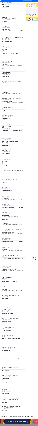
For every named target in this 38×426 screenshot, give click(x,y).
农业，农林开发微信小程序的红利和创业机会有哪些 (7, 41)
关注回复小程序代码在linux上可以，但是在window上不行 (31, 14)
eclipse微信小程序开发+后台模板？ (5, 6)
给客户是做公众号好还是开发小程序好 (6, 145)
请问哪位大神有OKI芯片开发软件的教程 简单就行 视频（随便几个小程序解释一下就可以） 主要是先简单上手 (14, 37)
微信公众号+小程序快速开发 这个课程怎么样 (7, 126)
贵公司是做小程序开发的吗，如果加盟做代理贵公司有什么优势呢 (9, 269)
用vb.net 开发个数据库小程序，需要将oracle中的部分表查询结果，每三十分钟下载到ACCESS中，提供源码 (13, 130)
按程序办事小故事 (28, 416)
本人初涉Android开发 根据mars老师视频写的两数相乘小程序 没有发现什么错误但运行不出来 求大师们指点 (13, 258)
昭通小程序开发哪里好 (4, 382)
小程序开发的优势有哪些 (4, 165)
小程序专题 (4, 2)
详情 (11, 7)
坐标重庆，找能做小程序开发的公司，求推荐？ (7, 277)
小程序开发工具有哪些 (4, 17)
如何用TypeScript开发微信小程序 (5, 198)
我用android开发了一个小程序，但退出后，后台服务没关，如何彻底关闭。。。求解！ (11, 141)
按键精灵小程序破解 (32, 416)
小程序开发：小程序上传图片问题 (5, 378)
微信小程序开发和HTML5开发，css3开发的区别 (7, 101)
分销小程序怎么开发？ (4, 182)
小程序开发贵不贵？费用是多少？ (5, 223)
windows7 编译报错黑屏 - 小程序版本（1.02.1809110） (30, 13)
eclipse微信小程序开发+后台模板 (9, 2)
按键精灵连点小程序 (3, 416)
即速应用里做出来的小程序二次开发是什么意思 (7, 190)
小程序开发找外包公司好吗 (5, 64)
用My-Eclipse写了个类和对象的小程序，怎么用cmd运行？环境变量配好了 (10, 281)
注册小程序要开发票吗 (4, 389)
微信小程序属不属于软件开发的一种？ (6, 72)
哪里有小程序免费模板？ (4, 249)
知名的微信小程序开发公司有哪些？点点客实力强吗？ (8, 313)
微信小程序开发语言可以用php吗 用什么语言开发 (7, 85)
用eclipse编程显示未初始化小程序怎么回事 (6, 149)
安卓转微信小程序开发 (15, 416)
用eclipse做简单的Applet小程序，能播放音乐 (6, 309)
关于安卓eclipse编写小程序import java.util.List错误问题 (8, 232)
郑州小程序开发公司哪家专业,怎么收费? (6, 153)
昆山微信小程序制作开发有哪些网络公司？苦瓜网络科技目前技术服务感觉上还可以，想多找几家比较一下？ (13, 207)
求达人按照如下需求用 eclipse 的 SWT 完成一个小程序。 (8, 370)
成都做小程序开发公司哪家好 (5, 92)
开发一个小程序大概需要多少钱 (5, 76)
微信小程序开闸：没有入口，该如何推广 (6, 29)
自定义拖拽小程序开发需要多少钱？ (6, 118)
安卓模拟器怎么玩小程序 (24, 416)
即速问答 (2, 2)
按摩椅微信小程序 (10, 416)
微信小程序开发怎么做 (4, 49)
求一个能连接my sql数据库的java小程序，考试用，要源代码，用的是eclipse (10, 53)
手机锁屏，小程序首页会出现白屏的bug (29, 15)
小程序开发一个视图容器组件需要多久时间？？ (7, 321)
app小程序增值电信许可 (19, 416)
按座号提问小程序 (7, 416)
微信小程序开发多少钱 (4, 68)
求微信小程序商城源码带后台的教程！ (6, 10)
